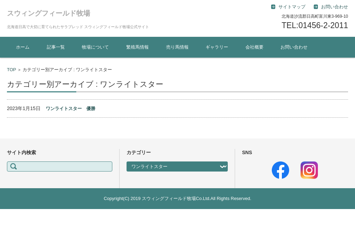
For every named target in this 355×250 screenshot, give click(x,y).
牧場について (95, 47)
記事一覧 (56, 47)
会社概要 (254, 47)
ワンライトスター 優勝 (70, 108)
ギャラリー (217, 47)
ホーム (22, 47)
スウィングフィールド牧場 (48, 13)
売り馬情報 (177, 47)
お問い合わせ (294, 47)
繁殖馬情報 (137, 47)
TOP (11, 69)
